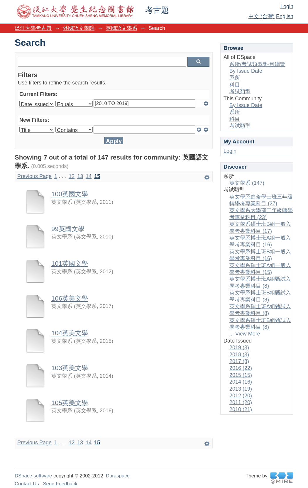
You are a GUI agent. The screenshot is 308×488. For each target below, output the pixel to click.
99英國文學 (67, 229)
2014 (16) (240, 382)
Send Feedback (60, 484)
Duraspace (118, 476)
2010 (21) (240, 409)
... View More (244, 334)
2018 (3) (239, 354)
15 (97, 176)
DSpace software (33, 476)
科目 (234, 85)
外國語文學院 (78, 28)
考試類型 (240, 91)
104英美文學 (69, 333)
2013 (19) (240, 389)
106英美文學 (69, 298)
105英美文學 (69, 402)
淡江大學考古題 (33, 28)
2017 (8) (239, 361)
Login (286, 6)
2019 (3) (239, 347)
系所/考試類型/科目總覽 (257, 64)
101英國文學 (69, 263)
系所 (234, 78)
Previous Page (34, 176)
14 (89, 176)
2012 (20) (240, 396)
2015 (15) (240, 375)
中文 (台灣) (261, 16)
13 (80, 176)
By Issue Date (245, 71)
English (284, 16)
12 (72, 176)
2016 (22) (240, 368)
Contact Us (27, 484)
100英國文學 (69, 194)
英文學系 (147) (246, 183)
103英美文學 (69, 368)
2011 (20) (240, 402)
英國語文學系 (121, 28)
